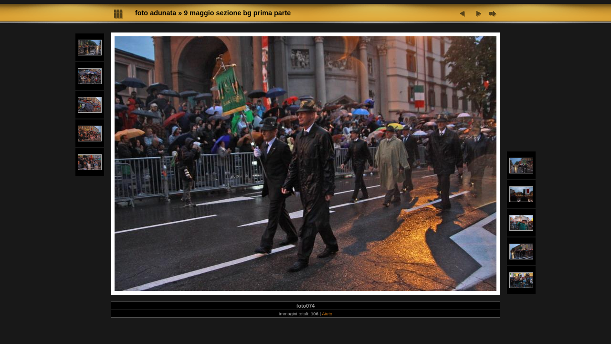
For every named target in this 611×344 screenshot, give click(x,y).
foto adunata (155, 13)
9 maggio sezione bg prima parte (237, 13)
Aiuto (327, 313)
